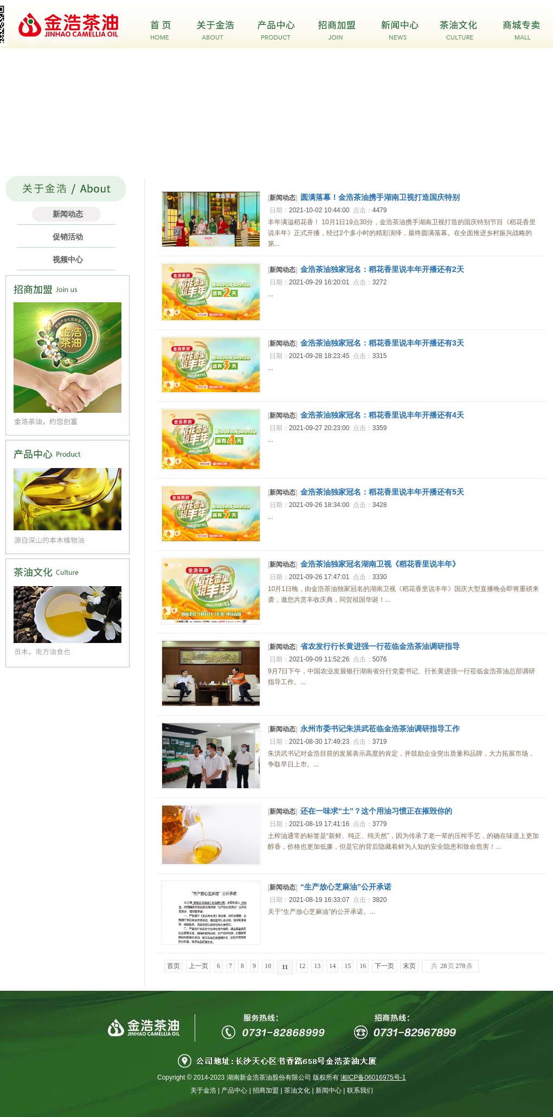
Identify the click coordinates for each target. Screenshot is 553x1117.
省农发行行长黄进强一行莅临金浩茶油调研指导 (380, 646)
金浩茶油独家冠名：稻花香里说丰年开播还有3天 (382, 343)
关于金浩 (203, 1090)
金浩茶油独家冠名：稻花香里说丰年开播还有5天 (382, 492)
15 (347, 966)
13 (317, 966)
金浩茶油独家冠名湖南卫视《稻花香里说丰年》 (380, 564)
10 (268, 966)
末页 (409, 966)
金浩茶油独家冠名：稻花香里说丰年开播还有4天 (382, 415)
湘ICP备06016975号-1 (373, 1077)
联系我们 (360, 1090)
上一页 (198, 966)
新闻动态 (68, 214)
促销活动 (68, 236)
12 (302, 966)
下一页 (384, 966)
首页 (173, 966)
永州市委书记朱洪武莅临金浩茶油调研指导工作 (380, 728)
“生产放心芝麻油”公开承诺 (345, 886)
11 (285, 967)
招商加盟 (266, 1090)
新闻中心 (329, 1090)
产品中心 (234, 1090)
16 (362, 966)
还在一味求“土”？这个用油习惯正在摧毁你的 (376, 811)
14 (332, 966)
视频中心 (68, 259)
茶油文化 (297, 1090)
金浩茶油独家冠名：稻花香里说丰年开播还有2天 (382, 269)
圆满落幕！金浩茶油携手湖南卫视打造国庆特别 (380, 197)
